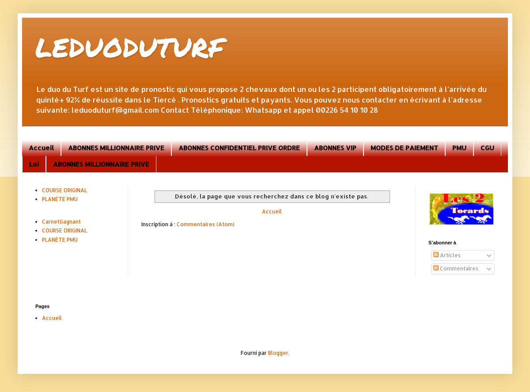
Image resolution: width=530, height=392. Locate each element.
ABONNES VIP (335, 148)
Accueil (41, 148)
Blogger (278, 353)
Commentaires (455, 268)
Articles (447, 255)
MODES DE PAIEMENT (404, 148)
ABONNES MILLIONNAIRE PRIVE (116, 148)
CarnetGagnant (61, 221)
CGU (487, 148)
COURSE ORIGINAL (64, 190)
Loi (34, 164)
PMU (459, 148)
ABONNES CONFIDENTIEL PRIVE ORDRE (239, 148)
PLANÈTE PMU (60, 199)
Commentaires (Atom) (206, 224)
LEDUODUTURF (129, 47)
